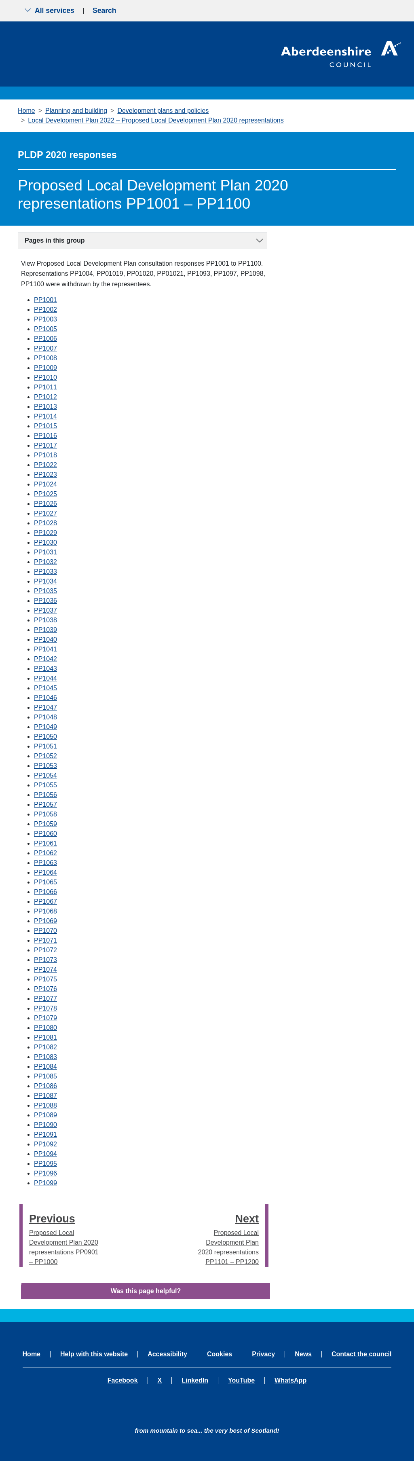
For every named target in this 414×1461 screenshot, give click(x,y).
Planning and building (76, 110)
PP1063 (45, 862)
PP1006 (45, 338)
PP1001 (45, 299)
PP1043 (45, 668)
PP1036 (45, 600)
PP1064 (45, 872)
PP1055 (45, 785)
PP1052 (45, 756)
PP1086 (45, 1086)
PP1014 (45, 416)
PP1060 (45, 833)
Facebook (123, 1380)
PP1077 (45, 998)
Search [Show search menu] (104, 10)
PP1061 (45, 843)
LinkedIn (195, 1380)
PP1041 (45, 649)
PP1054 (45, 775)
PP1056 (45, 794)
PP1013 (45, 406)
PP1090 (45, 1124)
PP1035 (45, 591)
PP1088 (45, 1105)
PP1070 (45, 930)
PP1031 (45, 552)
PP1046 (45, 697)
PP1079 (45, 1018)
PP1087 (45, 1095)
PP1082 (45, 1047)
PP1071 (45, 940)
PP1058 (45, 814)
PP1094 (45, 1153)
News (303, 1354)
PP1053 (45, 765)
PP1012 (45, 396)
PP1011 (45, 387)
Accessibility (167, 1354)
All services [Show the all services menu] (49, 10)
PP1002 (45, 309)
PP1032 (45, 561)
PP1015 (45, 426)
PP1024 (45, 484)
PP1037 (45, 610)
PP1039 (45, 629)
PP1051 (45, 746)
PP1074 (45, 969)
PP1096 (45, 1173)
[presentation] (21, 1235)
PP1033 (45, 571)
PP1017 (45, 445)
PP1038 (45, 620)
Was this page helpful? (146, 1291)
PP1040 (45, 639)
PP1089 (45, 1115)
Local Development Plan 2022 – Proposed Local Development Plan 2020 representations (155, 120)
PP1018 (45, 455)
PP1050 (45, 736)
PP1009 (45, 367)
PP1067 (45, 901)
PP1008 (45, 358)
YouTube (241, 1380)
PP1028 (45, 523)
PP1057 (45, 804)
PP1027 (45, 513)
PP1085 (45, 1076)
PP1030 (45, 542)
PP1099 (45, 1183)
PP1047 (45, 707)
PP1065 (45, 882)
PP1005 (45, 329)
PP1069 (45, 921)
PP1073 (45, 959)
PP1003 (45, 319)
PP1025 (45, 494)
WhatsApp (290, 1380)
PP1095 (45, 1163)
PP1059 (45, 823)
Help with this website (94, 1354)
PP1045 (45, 688)
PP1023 (45, 474)
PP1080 (45, 1027)
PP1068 (45, 911)
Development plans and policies (163, 110)
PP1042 (45, 658)
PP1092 (45, 1144)
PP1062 (45, 853)
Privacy (263, 1354)
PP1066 (45, 891)
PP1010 (45, 377)
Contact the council (361, 1354)
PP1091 (45, 1134)
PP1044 (45, 678)
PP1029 (45, 532)
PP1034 (45, 581)
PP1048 (45, 717)
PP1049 (45, 726)
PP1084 (45, 1066)
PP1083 (45, 1056)
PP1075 (45, 979)
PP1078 (45, 1008)
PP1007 (45, 348)
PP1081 (45, 1037)
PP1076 (45, 988)
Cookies (219, 1354)
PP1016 (45, 435)
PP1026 (45, 503)
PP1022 (45, 464)
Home (26, 110)
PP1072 (45, 950)
